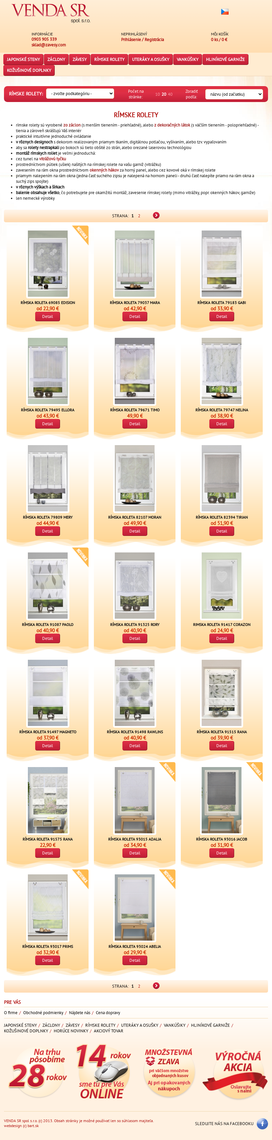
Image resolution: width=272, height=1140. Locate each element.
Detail (47, 316)
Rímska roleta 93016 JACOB (221, 839)
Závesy (80, 59)
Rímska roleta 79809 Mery (48, 517)
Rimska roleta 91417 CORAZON (221, 624)
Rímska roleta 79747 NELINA (221, 409)
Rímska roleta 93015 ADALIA (134, 839)
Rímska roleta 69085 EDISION (48, 302)
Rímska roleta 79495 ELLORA (47, 409)
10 (157, 94)
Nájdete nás (79, 1012)
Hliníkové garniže (225, 59)
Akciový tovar (108, 1031)
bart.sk (33, 1125)
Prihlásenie (131, 39)
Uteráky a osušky (150, 59)
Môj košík (220, 33)
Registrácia (154, 39)
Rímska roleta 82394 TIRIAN (222, 517)
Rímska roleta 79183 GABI (221, 302)
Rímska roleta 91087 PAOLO (47, 624)
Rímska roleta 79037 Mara (135, 302)
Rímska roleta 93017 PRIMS (47, 946)
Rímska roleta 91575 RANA (48, 839)
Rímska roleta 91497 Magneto (47, 731)
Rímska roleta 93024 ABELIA (134, 946)
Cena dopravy (108, 1012)
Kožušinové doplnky (29, 70)
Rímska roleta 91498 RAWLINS (135, 731)
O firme (11, 1012)
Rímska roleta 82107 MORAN (134, 517)
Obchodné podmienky (43, 1012)
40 (170, 94)
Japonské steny (23, 59)
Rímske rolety (109, 59)
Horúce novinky (71, 1031)
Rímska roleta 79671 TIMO (135, 409)
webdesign (13, 1125)
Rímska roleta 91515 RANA (222, 731)
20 (164, 94)
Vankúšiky (187, 59)
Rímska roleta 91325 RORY (135, 624)
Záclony (56, 59)
